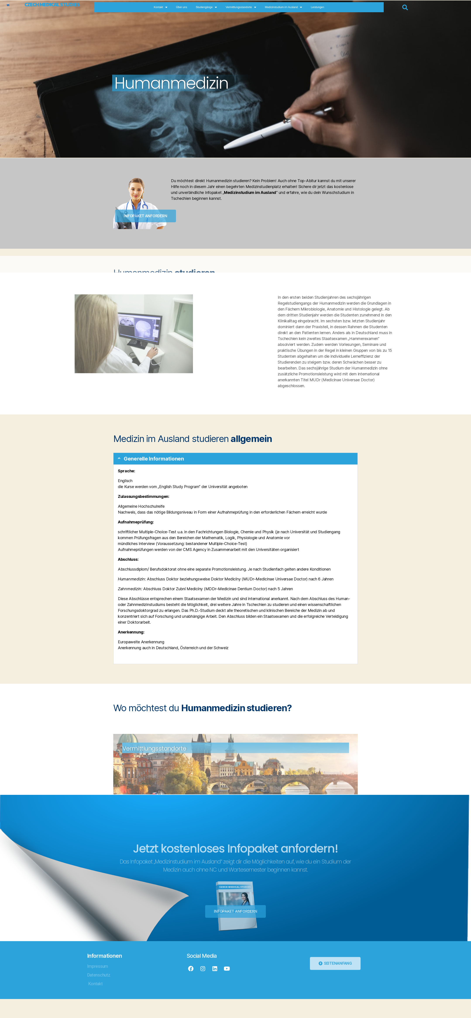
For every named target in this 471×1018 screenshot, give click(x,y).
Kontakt (196, 7)
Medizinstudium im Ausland (319, 7)
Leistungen (352, 7)
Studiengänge (241, 7)
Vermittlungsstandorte (276, 7)
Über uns (217, 7)
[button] (235, 459)
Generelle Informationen (156, 459)
